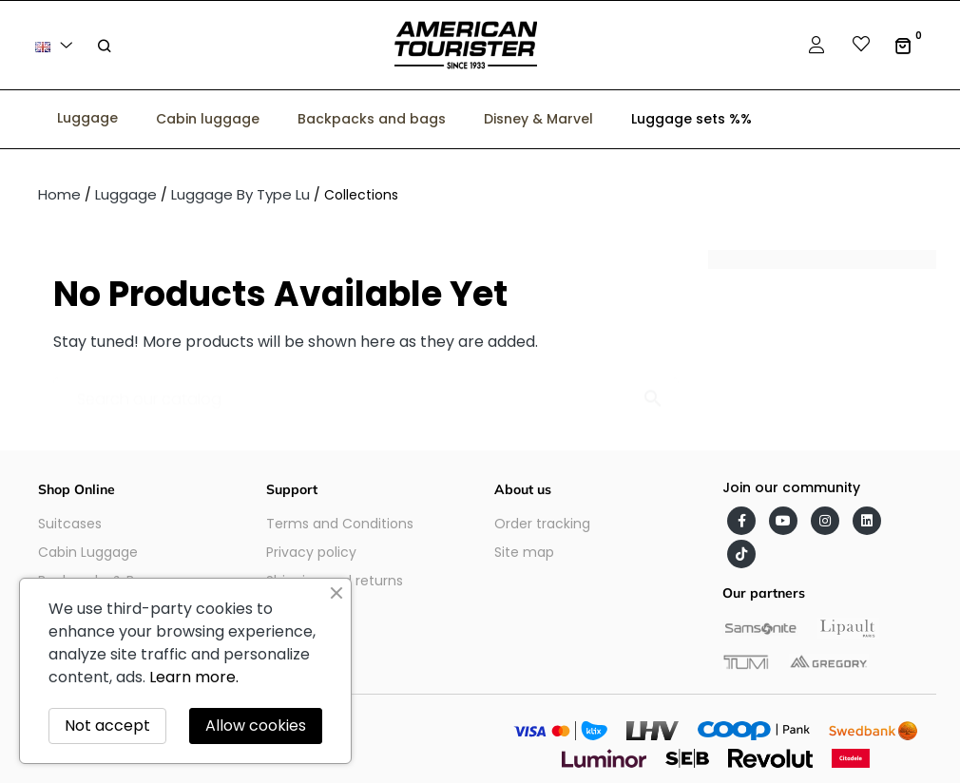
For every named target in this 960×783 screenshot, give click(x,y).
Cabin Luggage (88, 552)
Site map (524, 552)
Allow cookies (255, 725)
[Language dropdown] (57, 45)
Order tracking (542, 523)
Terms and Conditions (339, 523)
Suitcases (70, 523)
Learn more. (194, 677)
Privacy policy (311, 552)
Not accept (107, 725)
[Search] (366, 390)
